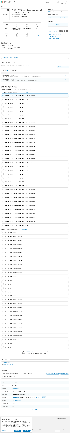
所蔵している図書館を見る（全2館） (58, 17)
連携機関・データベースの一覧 (31, 65)
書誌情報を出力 (52, 36)
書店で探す (58, 24)
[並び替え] (5, 70)
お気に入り (50, 31)
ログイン (66, 2)
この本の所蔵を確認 (63, 76)
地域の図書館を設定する (63, 67)
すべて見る (36, 35)
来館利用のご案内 (26, 92)
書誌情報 (16, 57)
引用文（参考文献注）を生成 (54, 34)
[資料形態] (13, 70)
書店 (11, 57)
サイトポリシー (40, 429)
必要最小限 (17, 430)
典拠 (43, 397)
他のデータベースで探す (54, 38)
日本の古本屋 (6, 362)
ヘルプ (62, 2)
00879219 (38, 397)
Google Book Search (8, 364)
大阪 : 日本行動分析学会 (17, 400)
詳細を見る (4, 430)
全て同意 (26, 430)
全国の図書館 (5, 57)
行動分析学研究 (15, 388)
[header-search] (50, 2)
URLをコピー (55, 31)
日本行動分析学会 (16, 397)
